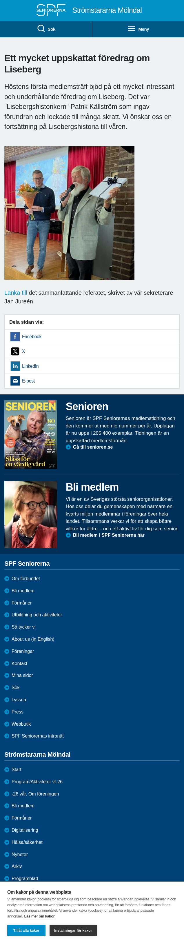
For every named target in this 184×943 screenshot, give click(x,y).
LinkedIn (30, 366)
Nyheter (20, 854)
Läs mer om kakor (39, 916)
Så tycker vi (24, 627)
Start (16, 769)
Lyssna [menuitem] (19, 699)
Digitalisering (25, 830)
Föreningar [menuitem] (23, 651)
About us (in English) (33, 639)
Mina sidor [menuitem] (22, 675)
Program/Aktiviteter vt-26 (37, 781)
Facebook (31, 336)
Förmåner (22, 602)
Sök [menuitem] (46, 28)
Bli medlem (23, 590)
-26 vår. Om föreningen (35, 793)
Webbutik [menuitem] (21, 724)
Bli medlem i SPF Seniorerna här (109, 535)
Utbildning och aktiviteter (37, 614)
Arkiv (17, 866)
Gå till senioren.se (93, 447)
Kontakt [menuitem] (19, 663)
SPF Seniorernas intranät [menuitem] (38, 735)
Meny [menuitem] (138, 28)
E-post (28, 380)
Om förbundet (26, 578)
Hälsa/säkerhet (27, 842)
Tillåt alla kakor (26, 931)
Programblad (25, 878)
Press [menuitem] (17, 711)
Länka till (15, 293)
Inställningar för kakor (73, 931)
